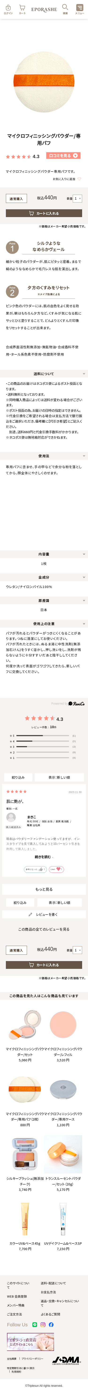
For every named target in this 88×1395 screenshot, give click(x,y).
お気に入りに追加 (67, 178)
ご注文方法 (14, 1314)
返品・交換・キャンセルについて (60, 1303)
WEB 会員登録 (17, 1296)
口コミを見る (63, 155)
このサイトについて (18, 1285)
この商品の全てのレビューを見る (44, 929)
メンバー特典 (15, 1305)
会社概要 (11, 1358)
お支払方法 (48, 1292)
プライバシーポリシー (32, 1358)
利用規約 (16, 1371)
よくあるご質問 (50, 1314)
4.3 (36, 156)
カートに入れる (44, 213)
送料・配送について (53, 1283)
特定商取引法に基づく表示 (20, 1368)
